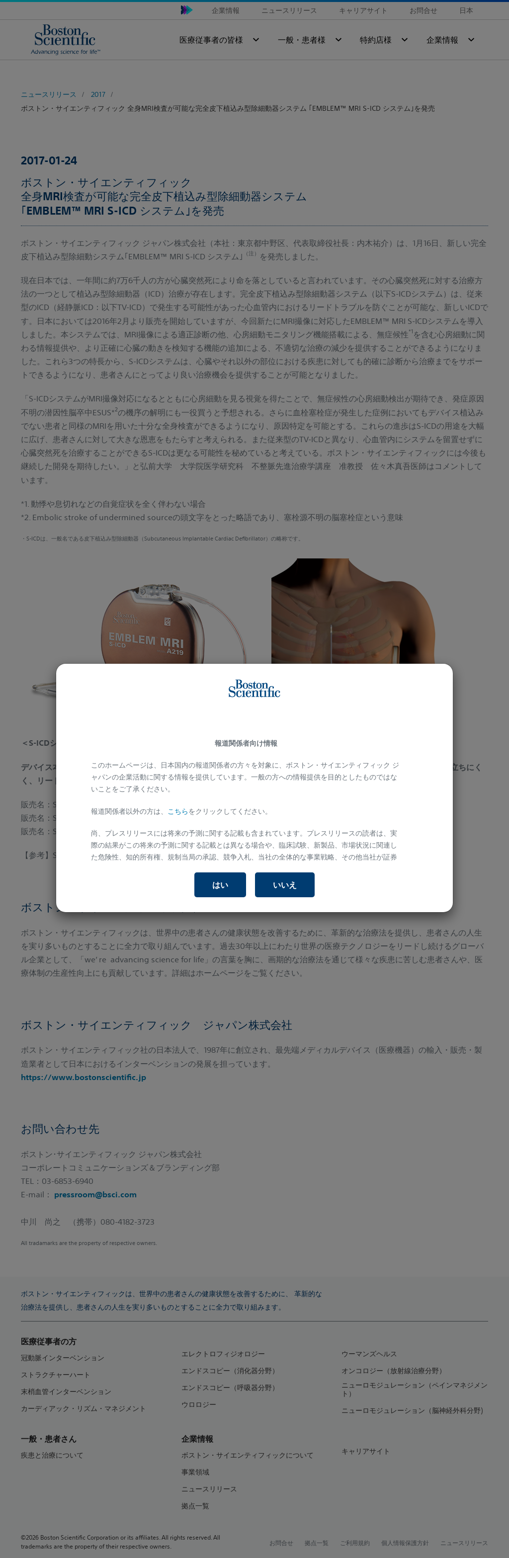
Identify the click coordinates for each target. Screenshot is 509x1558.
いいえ (285, 885)
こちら (178, 811)
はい (220, 885)
